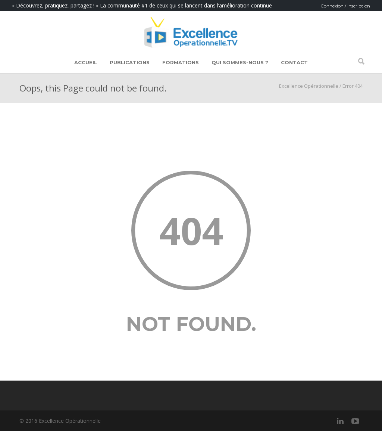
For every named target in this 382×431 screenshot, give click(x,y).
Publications (130, 62)
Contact (294, 62)
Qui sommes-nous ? (240, 62)
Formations (180, 62)
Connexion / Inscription (345, 6)
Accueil (85, 62)
